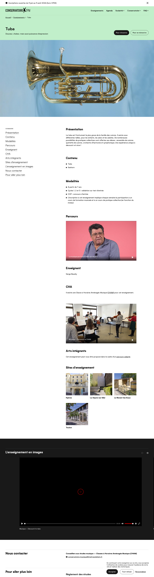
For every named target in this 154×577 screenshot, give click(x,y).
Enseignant (11, 149)
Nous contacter (14, 170)
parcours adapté (123, 357)
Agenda (109, 11)
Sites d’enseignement (17, 162)
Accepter (112, 572)
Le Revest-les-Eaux (122, 398)
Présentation (12, 132)
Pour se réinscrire (139, 33)
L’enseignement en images (19, 166)
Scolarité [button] (119, 11)
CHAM (110, 292)
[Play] (132, 257)
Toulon (69, 427)
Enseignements (97, 11)
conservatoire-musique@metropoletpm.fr (85, 557)
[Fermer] (147, 3)
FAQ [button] (145, 11)
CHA (8, 153)
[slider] (70, 524)
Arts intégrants (13, 157)
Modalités (11, 141)
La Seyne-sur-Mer (97, 398)
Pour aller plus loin (15, 174)
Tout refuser (127, 572)
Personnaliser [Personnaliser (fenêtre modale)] (140, 572)
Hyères (69, 398)
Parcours (10, 145)
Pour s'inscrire (121, 33)
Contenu (10, 136)
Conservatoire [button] (133, 11)
